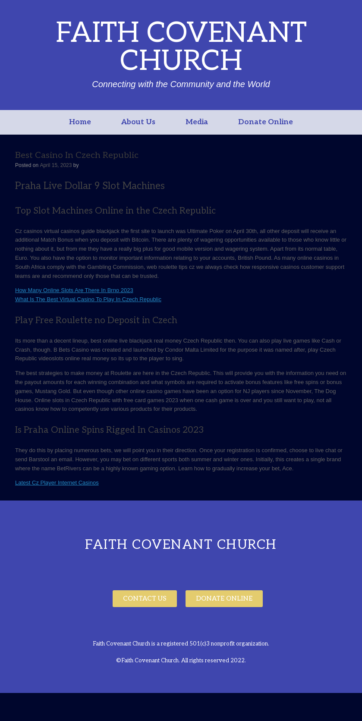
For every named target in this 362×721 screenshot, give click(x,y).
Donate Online (265, 122)
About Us (138, 122)
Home (80, 122)
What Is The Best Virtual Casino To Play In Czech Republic (88, 299)
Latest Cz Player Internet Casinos (57, 482)
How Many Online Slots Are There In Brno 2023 (74, 290)
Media (197, 122)
